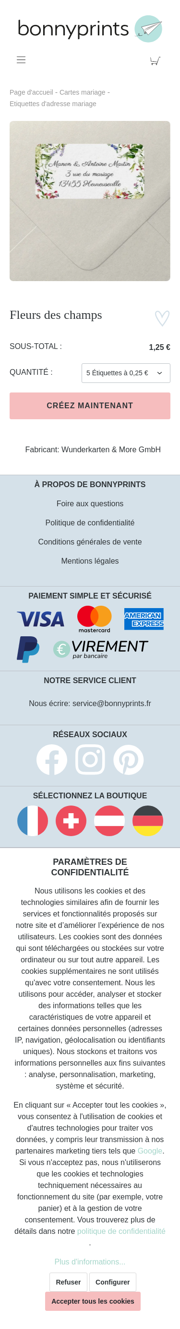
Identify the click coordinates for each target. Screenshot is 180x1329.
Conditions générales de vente (90, 542)
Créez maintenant (90, 406)
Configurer (113, 1282)
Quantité (30, 372)
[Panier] (157, 59)
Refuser (68, 1282)
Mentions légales (90, 561)
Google (150, 1151)
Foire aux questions (90, 504)
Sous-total (35, 346)
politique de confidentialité (121, 1231)
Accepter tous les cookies (92, 1301)
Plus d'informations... (89, 1262)
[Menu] (23, 59)
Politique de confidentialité (90, 523)
